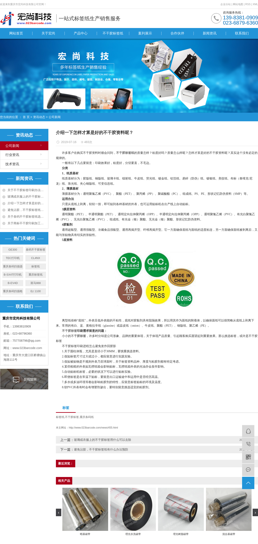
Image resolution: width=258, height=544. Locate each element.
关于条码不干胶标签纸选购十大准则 (27, 216)
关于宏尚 (48, 33)
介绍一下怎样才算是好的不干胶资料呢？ (27, 203)
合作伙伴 (177, 33)
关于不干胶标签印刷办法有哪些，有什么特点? (27, 190)
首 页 (26, 117)
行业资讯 (12, 155)
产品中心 (81, 33)
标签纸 (35, 266)
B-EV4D (13, 283)
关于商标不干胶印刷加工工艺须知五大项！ (27, 223)
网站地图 (238, 4)
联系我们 (242, 33)
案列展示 (145, 33)
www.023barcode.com (27, 348)
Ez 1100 (36, 291)
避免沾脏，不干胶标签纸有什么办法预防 (27, 210)
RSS (248, 4)
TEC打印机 (13, 258)
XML (255, 4)
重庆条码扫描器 (13, 266)
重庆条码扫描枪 (13, 291)
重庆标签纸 (36, 274)
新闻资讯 (210, 33)
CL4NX (35, 258)
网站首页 (16, 33)
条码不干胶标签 (35, 249)
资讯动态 (39, 117)
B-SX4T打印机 (13, 274)
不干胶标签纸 (113, 33)
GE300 (12, 249)
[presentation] (58, 512)
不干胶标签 (72, 417)
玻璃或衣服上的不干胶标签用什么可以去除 (27, 196)
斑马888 (36, 283)
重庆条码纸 (87, 417)
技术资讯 (12, 164)
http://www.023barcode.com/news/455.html (93, 427)
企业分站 (225, 4)
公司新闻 (55, 117)
